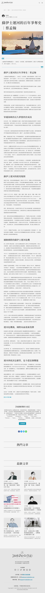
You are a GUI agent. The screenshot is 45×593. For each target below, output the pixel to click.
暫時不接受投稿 (26, 574)
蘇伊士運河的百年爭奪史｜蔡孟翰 (19, 10)
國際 (9, 10)
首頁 (5, 10)
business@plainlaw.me (27, 577)
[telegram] (24, 431)
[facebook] (19, 431)
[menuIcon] (42, 2)
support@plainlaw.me (26, 579)
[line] (26, 431)
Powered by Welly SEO (22, 589)
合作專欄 (6, 481)
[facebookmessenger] (21, 431)
